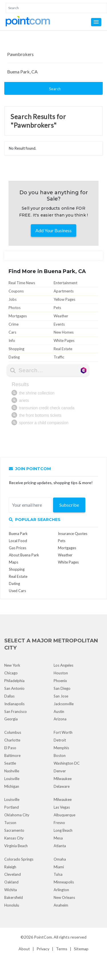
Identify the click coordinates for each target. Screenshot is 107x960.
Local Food (18, 540)
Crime (14, 324)
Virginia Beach (16, 845)
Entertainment (65, 282)
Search (55, 89)
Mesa (58, 838)
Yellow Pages (64, 299)
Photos (15, 307)
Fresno (59, 822)
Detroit (60, 740)
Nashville (11, 771)
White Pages (64, 340)
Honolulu (11, 905)
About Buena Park (24, 555)
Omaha (60, 859)
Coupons (16, 291)
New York (12, 665)
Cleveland (12, 874)
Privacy (43, 948)
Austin (59, 711)
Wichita (10, 889)
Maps (13, 562)
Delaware (62, 786)
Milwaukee (63, 778)
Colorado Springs (18, 859)
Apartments (64, 291)
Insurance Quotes (72, 533)
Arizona (60, 719)
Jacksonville (64, 704)
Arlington (61, 889)
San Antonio (14, 688)
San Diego (62, 688)
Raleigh (10, 867)
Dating (14, 357)
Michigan (11, 786)
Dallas (9, 696)
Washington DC (67, 763)
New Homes (64, 332)
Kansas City (14, 838)
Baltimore (12, 755)
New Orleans (64, 897)
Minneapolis (64, 882)
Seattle (10, 763)
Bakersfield (13, 897)
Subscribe (69, 505)
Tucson (10, 822)
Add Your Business (53, 230)
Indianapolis (14, 704)
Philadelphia (14, 680)
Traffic (59, 357)
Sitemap (81, 948)
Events (59, 324)
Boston (60, 755)
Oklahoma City (16, 815)
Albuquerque (64, 815)
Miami (59, 867)
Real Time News (22, 282)
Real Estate (63, 348)
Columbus (12, 732)
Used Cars (17, 590)
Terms (61, 948)
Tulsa (58, 874)
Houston (61, 673)
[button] (96, 22)
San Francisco (15, 711)
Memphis (61, 747)
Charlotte (12, 740)
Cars (12, 332)
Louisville (11, 778)
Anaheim (61, 905)
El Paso (10, 747)
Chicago (11, 673)
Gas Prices (17, 548)
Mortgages (18, 316)
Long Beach (63, 830)
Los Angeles (63, 665)
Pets (57, 307)
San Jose (61, 696)
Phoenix (60, 680)
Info (12, 340)
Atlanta (60, 845)
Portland (11, 807)
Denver (60, 771)
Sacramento (14, 830)
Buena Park (18, 533)
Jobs (13, 299)
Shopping (16, 348)
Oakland (11, 882)
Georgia (11, 719)
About (24, 948)
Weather (61, 316)
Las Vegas (62, 807)
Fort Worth (63, 732)
